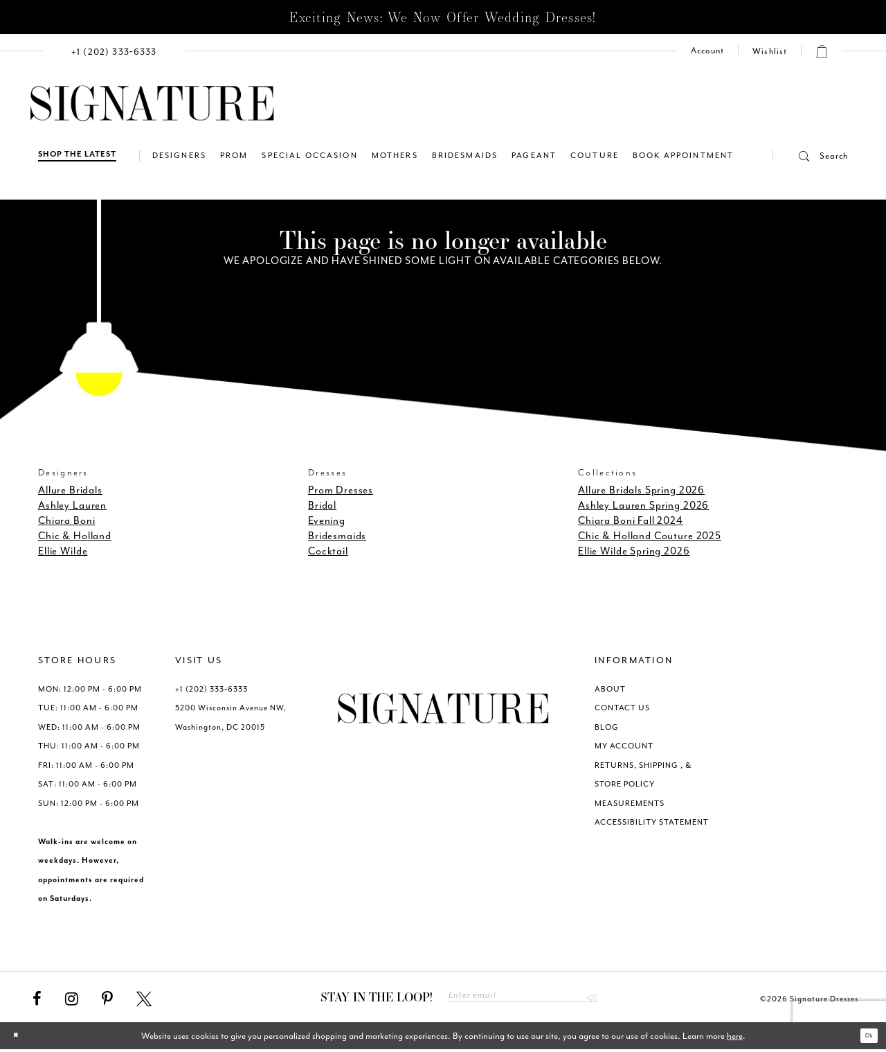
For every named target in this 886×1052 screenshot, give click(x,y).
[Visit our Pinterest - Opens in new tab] (107, 999)
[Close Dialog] (21, 1038)
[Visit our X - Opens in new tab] (144, 999)
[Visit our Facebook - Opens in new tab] (37, 999)
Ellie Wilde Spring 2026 (634, 551)
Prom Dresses (340, 490)
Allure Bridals (70, 490)
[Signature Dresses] (152, 104)
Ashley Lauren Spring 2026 (643, 505)
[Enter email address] (523, 998)
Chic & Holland (74, 536)
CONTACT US (622, 708)
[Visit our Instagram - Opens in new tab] (71, 999)
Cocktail (328, 551)
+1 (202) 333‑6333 (211, 689)
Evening (326, 520)
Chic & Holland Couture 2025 (649, 536)
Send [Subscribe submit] (588, 998)
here (735, 1038)
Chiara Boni (66, 520)
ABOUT (610, 689)
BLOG (607, 727)
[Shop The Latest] (77, 155)
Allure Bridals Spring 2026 (641, 490)
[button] (810, 156)
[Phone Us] (114, 51)
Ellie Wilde (62, 551)
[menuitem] (114, 51)
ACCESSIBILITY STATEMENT (652, 822)
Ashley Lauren (72, 505)
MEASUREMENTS (629, 803)
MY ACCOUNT (624, 746)
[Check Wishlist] (770, 51)
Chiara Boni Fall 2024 (630, 520)
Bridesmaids (337, 536)
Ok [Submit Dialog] (863, 1038)
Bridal (322, 505)
